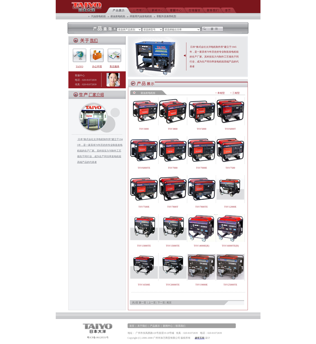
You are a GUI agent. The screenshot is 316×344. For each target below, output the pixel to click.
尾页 (169, 302)
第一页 (142, 302)
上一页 (152, 302)
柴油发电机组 (117, 16)
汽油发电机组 (98, 16)
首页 (131, 325)
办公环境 (97, 65)
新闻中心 (168, 325)
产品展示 (155, 325)
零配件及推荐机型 (166, 16)
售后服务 (114, 65)
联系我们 (180, 325)
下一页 (161, 302)
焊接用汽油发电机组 (141, 16)
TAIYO (79, 65)
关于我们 (142, 325)
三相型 (236, 93)
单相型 (221, 93)
